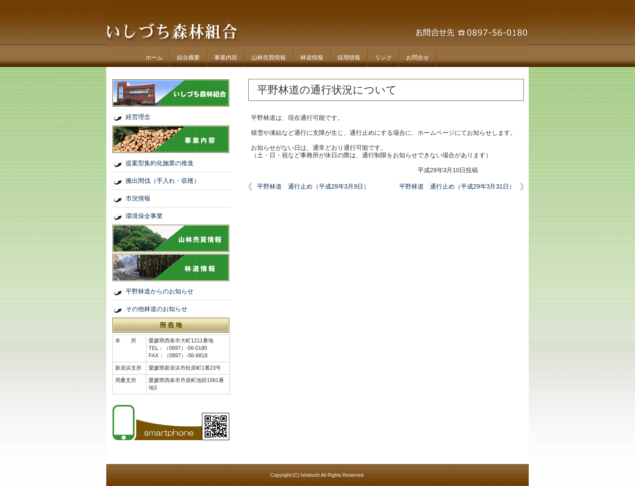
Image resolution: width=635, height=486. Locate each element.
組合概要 (188, 57)
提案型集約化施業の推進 (160, 163)
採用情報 (348, 57)
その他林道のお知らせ (156, 308)
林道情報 (311, 57)
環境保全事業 (144, 215)
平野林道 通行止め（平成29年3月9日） (313, 186)
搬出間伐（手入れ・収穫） (163, 180)
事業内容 (225, 57)
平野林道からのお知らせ (160, 291)
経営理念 (138, 116)
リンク (383, 57)
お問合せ (417, 57)
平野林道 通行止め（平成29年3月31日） (457, 186)
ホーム (154, 57)
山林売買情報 (268, 57)
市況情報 (138, 198)
